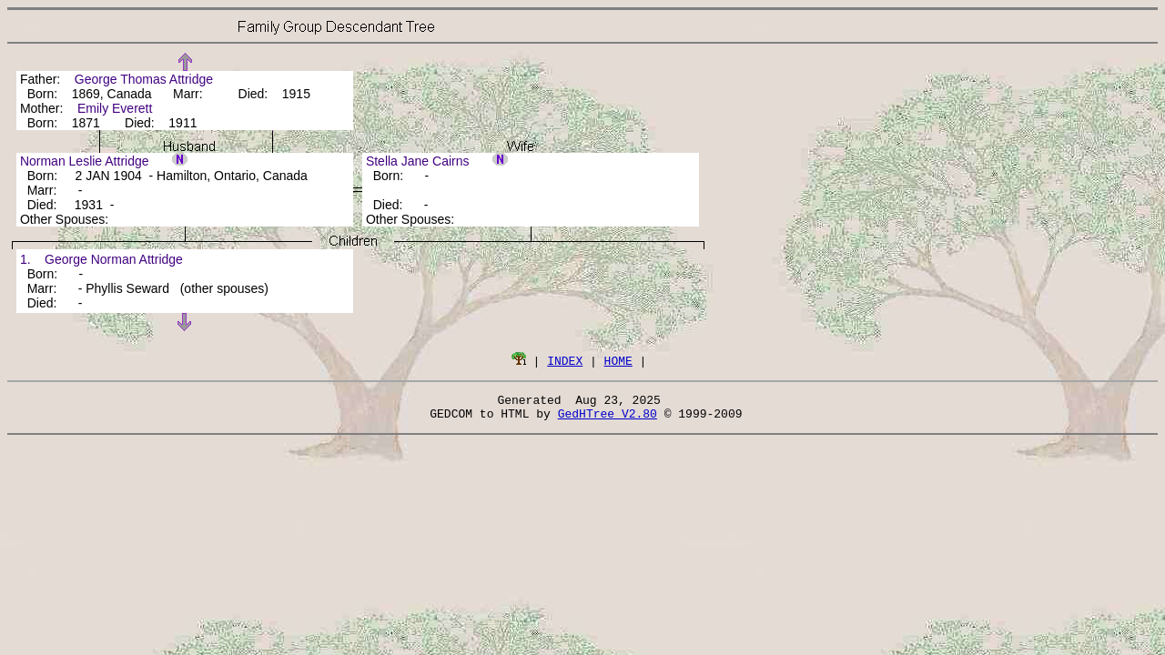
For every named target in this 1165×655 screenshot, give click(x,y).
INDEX (564, 360)
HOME (618, 360)
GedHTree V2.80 (607, 418)
